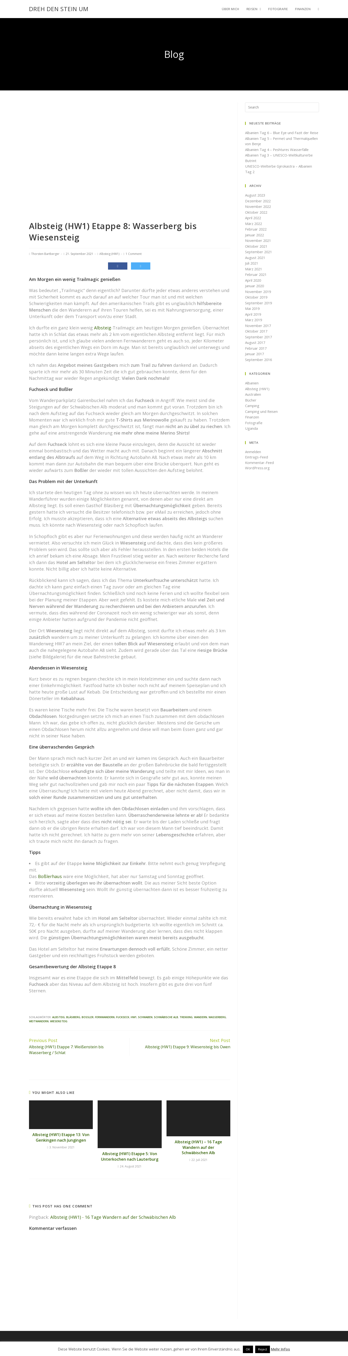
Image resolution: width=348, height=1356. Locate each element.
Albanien (252, 388)
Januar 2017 (255, 359)
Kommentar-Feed (260, 467)
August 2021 (255, 262)
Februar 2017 (256, 353)
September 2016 (259, 364)
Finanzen (252, 422)
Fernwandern (105, 1017)
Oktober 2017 (257, 336)
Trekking (186, 1017)
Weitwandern (39, 1021)
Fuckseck (122, 1017)
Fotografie (254, 428)
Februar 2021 (256, 280)
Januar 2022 (255, 240)
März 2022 (254, 228)
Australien (253, 399)
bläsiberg (73, 1017)
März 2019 (254, 325)
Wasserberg (217, 1017)
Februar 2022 (256, 234)
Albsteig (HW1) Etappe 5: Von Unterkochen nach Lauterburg (129, 1156)
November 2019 (259, 296)
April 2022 (253, 223)
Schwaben (145, 1017)
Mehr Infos (280, 1349)
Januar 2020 (255, 291)
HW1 (134, 1017)
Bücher (251, 405)
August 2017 (255, 348)
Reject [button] (262, 1349)
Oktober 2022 (257, 217)
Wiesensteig (58, 1021)
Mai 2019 (253, 314)
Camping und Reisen (262, 416)
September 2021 (259, 257)
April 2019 (253, 319)
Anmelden (253, 457)
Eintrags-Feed (257, 462)
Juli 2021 (252, 268)
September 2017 (259, 342)
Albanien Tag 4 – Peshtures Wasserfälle (278, 154)
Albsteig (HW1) (109, 254)
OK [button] (248, 1349)
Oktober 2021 (257, 251)
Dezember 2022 (259, 206)
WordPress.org (258, 473)
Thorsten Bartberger (45, 254)
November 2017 (259, 330)
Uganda (251, 433)
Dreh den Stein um (58, 9)
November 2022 (259, 212)
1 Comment (134, 254)
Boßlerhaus (50, 876)
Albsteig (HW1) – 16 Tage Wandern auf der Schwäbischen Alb (198, 1147)
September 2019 (259, 308)
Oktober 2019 (257, 302)
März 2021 (254, 274)
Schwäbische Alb (166, 1017)
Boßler (88, 1017)
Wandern (200, 1017)
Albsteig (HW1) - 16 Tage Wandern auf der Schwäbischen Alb (113, 1217)
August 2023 (255, 200)
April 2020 (253, 285)
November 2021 (259, 246)
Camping (252, 411)
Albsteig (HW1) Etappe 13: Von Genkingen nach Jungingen (60, 1137)
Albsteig (102, 328)
